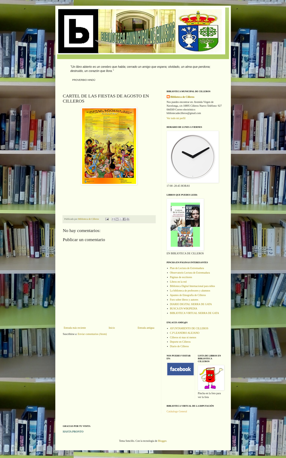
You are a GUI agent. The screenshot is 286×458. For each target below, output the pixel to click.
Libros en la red (178, 281)
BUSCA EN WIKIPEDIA (183, 308)
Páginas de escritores (181, 277)
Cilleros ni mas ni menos (183, 337)
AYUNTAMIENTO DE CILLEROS (189, 328)
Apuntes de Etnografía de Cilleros (188, 295)
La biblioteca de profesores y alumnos (190, 290)
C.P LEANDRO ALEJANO (184, 333)
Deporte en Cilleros (180, 341)
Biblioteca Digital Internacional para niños (192, 286)
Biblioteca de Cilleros (182, 97)
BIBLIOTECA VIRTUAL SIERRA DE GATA (194, 313)
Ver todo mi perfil (176, 118)
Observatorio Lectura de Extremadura (190, 272)
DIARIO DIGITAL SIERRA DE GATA (191, 304)
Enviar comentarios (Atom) (92, 334)
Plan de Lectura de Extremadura (187, 268)
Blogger (162, 440)
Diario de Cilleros (179, 346)
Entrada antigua (146, 327)
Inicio (112, 327)
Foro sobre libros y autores (184, 299)
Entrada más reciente (75, 327)
